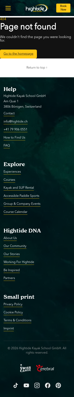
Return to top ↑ (37, 67)
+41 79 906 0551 (15, 129)
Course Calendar (15, 211)
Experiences (12, 171)
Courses (9, 179)
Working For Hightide (19, 262)
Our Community (15, 246)
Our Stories (12, 254)
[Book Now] (63, 8)
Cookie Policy (13, 312)
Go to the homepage (18, 53)
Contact (9, 113)
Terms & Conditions (17, 320)
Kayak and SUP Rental (19, 187)
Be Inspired (12, 270)
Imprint (9, 328)
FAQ (7, 145)
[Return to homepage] (37, 8)
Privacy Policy (13, 304)
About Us (10, 238)
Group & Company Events (22, 204)
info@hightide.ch (16, 121)
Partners (9, 278)
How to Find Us (14, 137)
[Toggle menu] (8, 8)
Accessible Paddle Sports (21, 195)
